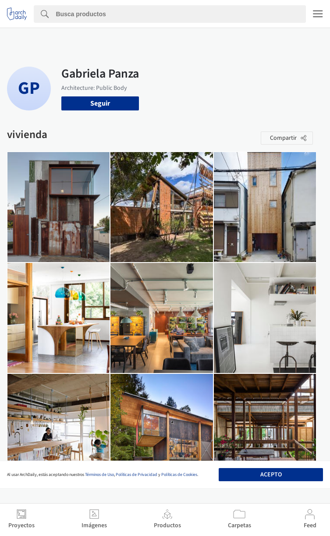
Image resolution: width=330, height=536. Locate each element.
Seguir (100, 103)
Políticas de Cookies (179, 475)
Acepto (271, 474)
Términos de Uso (99, 475)
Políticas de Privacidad (136, 475)
